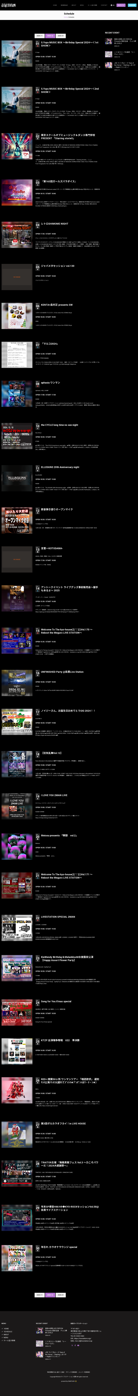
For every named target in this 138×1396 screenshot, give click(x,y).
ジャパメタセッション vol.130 (57, 266)
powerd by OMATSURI (69, 1381)
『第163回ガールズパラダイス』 (59, 181)
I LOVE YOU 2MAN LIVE (54, 795)
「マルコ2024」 (50, 343)
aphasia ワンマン (50, 382)
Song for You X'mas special (56, 1001)
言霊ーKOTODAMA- (52, 548)
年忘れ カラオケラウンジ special (59, 1247)
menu (82, 5)
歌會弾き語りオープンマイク (57, 509)
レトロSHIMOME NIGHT (54, 223)
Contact (104, 5)
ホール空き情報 (92, 5)
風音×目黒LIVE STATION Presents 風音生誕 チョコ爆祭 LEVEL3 (125, 41)
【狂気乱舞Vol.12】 (52, 753)
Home (55, 5)
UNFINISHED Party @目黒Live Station (62, 672)
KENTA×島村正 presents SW (57, 305)
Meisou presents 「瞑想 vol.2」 (59, 835)
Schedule (7, 1332)
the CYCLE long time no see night (59, 425)
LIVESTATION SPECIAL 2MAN (58, 916)
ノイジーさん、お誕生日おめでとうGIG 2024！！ (68, 710)
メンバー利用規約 (84, 1372)
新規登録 (132, 5)
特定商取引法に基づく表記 (55, 1372)
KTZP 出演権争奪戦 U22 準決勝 (60, 1040)
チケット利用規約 (71, 1372)
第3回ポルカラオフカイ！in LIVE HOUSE (63, 1123)
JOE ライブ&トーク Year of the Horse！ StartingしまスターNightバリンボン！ (124, 65)
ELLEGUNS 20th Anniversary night (60, 467)
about (74, 5)
